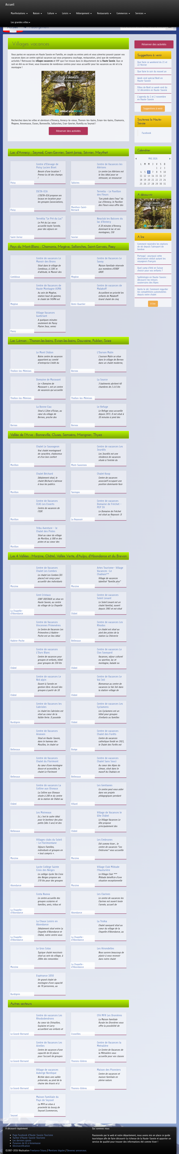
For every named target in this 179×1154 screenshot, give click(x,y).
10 (164, 172)
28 (153, 183)
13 (149, 176)
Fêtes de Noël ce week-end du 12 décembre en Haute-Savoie (152, 88)
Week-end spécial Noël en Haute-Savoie (150, 79)
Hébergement (84, 13)
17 (164, 176)
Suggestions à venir (153, 108)
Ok (169, 26)
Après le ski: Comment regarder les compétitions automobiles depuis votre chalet (152, 292)
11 (141, 176)
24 (164, 180)
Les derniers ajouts (22, 1140)
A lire (153, 303)
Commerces (123, 13)
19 (145, 180)
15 (157, 176)
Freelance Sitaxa (38, 1150)
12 (145, 176)
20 (149, 180)
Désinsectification (21, 1146)
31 (164, 183)
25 (141, 183)
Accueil (10, 4)
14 (153, 176)
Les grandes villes (20, 22)
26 (145, 183)
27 (149, 183)
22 (157, 180)
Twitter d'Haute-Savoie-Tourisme (29, 1137)
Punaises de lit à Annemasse (27, 1143)
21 (153, 180)
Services (140, 13)
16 (161, 176)
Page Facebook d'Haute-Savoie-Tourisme (33, 1135)
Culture (52, 13)
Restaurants (104, 13)
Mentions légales (56, 1150)
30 (161, 183)
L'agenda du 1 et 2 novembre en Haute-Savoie (151, 98)
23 (161, 180)
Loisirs (66, 13)
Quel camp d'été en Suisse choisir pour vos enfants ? (150, 269)
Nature (37, 13)
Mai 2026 (152, 158)
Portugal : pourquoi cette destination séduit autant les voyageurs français (151, 259)
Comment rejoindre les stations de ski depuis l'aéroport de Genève (152, 247)
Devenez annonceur (76, 1150)
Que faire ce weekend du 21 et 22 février (152, 63)
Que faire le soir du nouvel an (151, 71)
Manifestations (19, 13)
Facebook (146, 133)
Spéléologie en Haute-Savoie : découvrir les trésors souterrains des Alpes (152, 280)
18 (141, 180)
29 (157, 183)
